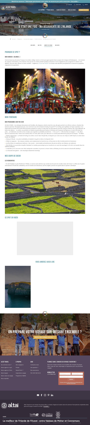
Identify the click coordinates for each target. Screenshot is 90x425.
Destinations (41, 10)
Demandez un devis (84, 10)
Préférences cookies (76, 423)
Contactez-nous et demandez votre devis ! (44, 337)
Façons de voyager (61, 10)
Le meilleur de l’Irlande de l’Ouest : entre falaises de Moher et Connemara (41, 420)
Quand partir (51, 10)
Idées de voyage (72, 10)
